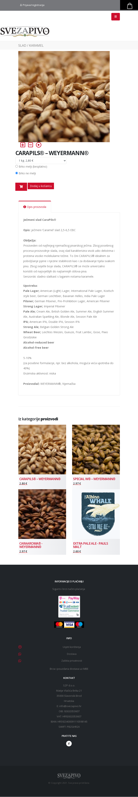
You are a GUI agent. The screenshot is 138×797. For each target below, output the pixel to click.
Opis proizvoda (34, 207)
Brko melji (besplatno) (33, 166)
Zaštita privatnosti (71, 661)
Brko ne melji (27, 173)
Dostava (71, 654)
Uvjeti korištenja (71, 647)
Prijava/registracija (32, 5)
